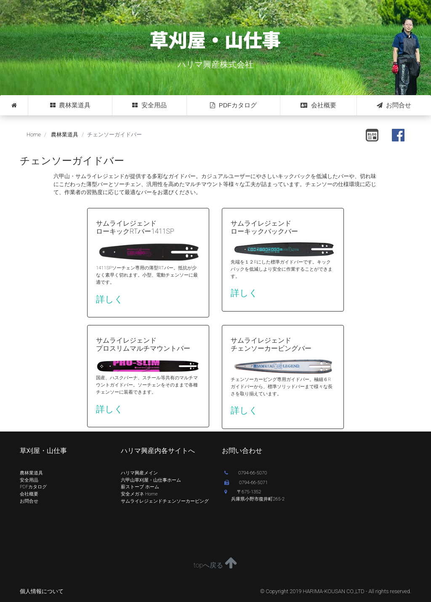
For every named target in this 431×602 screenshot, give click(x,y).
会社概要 (318, 105)
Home (34, 134)
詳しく (109, 299)
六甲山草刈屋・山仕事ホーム (151, 480)
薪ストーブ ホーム (140, 487)
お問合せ (394, 105)
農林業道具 (70, 105)
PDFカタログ (233, 105)
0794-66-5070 (245, 473)
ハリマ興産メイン (139, 473)
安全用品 (149, 105)
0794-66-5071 (246, 482)
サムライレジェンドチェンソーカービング (165, 501)
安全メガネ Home (139, 494)
